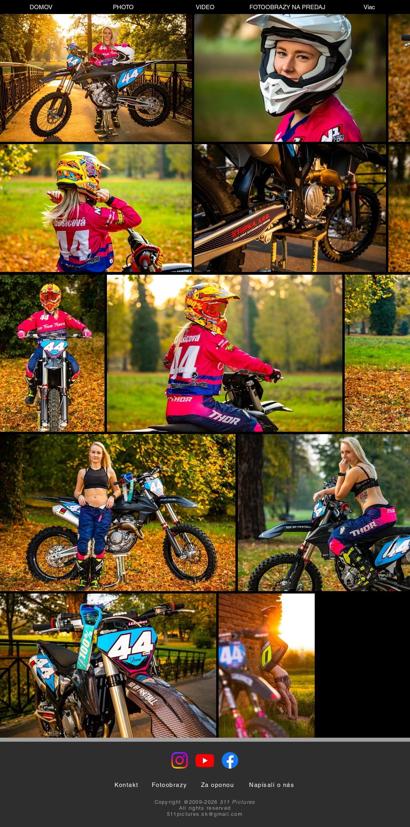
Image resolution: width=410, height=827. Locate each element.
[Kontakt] (126, 785)
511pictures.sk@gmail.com (205, 814)
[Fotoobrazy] (169, 785)
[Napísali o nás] (271, 785)
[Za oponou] (217, 785)
